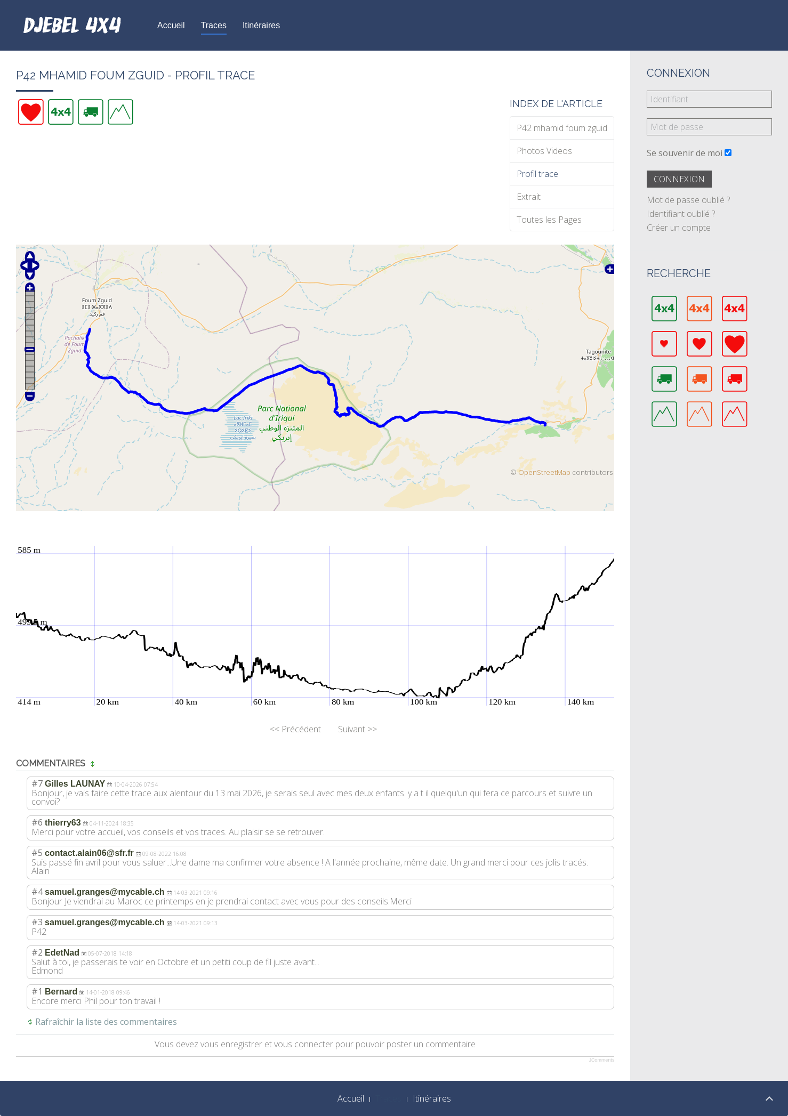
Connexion (679, 179)
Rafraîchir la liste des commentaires (106, 1022)
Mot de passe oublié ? (688, 200)
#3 (37, 922)
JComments (601, 1060)
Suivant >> (357, 729)
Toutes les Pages (549, 219)
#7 (37, 783)
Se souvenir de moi (684, 153)
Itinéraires (261, 25)
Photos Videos (544, 151)
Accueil (171, 25)
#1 (37, 991)
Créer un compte (679, 227)
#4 (37, 891)
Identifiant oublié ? (681, 214)
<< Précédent (295, 729)
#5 (37, 853)
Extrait (529, 197)
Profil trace (537, 174)
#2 (37, 952)
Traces (214, 25)
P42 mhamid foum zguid (562, 128)
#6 (37, 822)
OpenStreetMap (544, 472)
